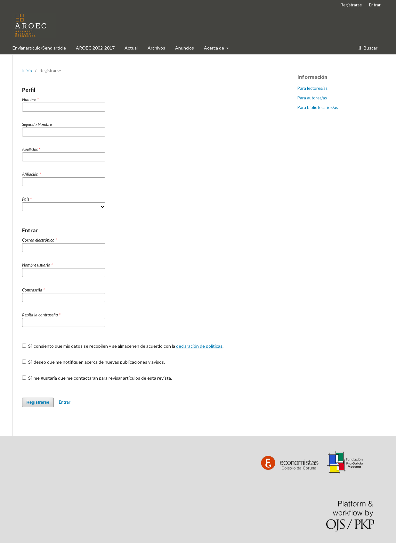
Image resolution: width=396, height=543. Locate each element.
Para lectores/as (312, 88)
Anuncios (184, 47)
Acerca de (214, 47)
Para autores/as (312, 97)
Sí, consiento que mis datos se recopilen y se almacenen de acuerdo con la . (123, 346)
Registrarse (351, 4)
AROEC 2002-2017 (95, 47)
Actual (131, 47)
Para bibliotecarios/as (317, 107)
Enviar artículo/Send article (39, 47)
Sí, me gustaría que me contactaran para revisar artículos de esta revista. (97, 378)
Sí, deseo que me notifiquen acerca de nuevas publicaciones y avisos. (93, 362)
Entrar (375, 4)
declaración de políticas (199, 346)
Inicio (27, 70)
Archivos (156, 47)
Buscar (370, 47)
